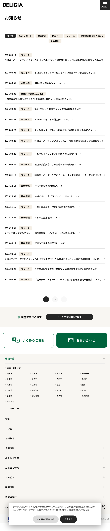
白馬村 (33, 384)
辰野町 (58, 390)
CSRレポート (25, 35)
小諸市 (8, 390)
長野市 (33, 373)
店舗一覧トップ (13, 367)
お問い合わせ (81, 340)
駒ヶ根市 (34, 396)
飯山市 (8, 396)
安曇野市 (84, 373)
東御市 (8, 384)
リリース (70, 35)
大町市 (58, 379)
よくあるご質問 (28, 340)
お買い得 (42, 35)
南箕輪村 (9, 401)
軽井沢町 (34, 390)
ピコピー (56, 35)
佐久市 (58, 396)
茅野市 (58, 384)
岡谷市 (83, 379)
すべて (10, 35)
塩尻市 (58, 373)
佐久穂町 (84, 396)
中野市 (33, 379)
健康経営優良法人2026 (91, 35)
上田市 (8, 379)
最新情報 (55, 40)
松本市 (8, 373)
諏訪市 (83, 384)
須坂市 (83, 390)
